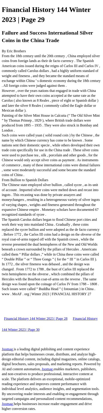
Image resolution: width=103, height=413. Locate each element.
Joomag (8, 349)
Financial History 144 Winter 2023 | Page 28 (35, 318)
